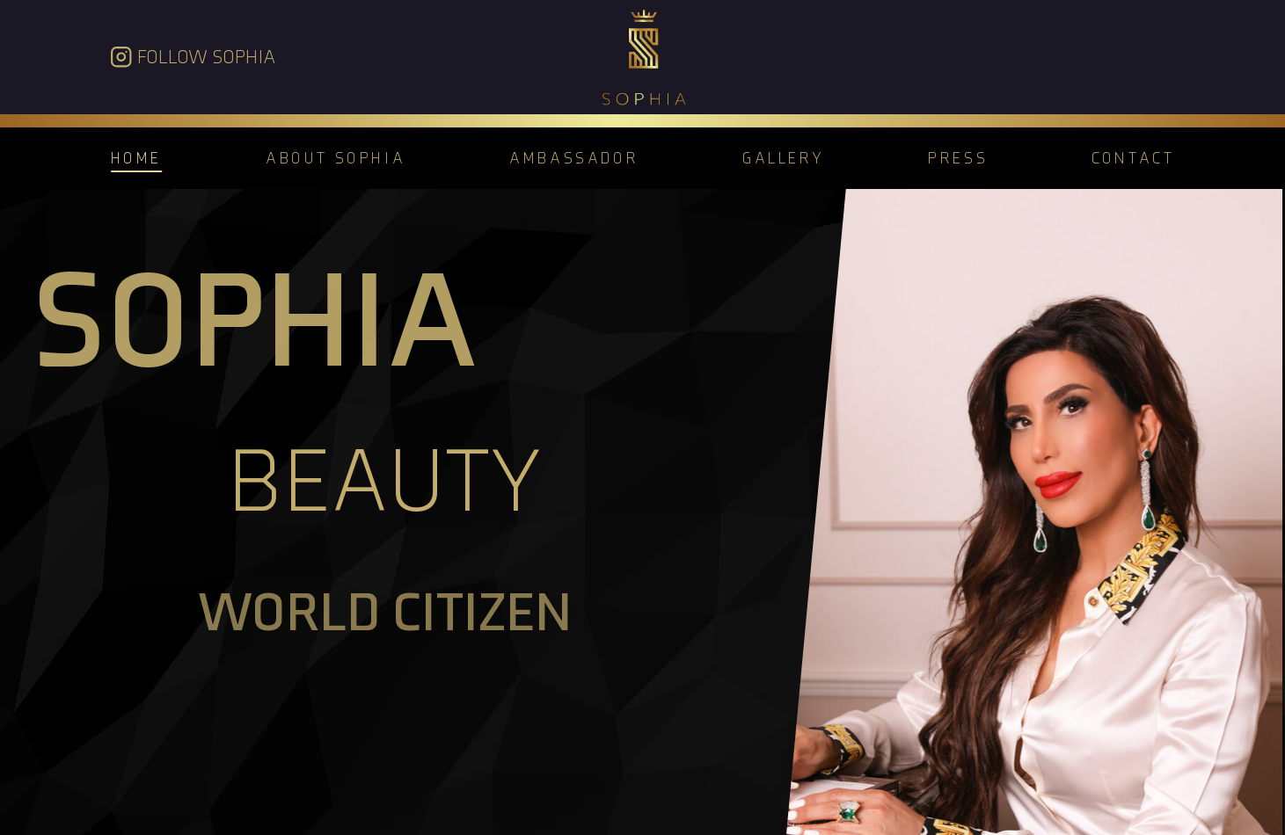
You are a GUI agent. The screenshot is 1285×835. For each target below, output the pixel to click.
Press (958, 158)
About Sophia (335, 158)
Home (136, 158)
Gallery (783, 158)
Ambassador (574, 158)
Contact (1133, 158)
